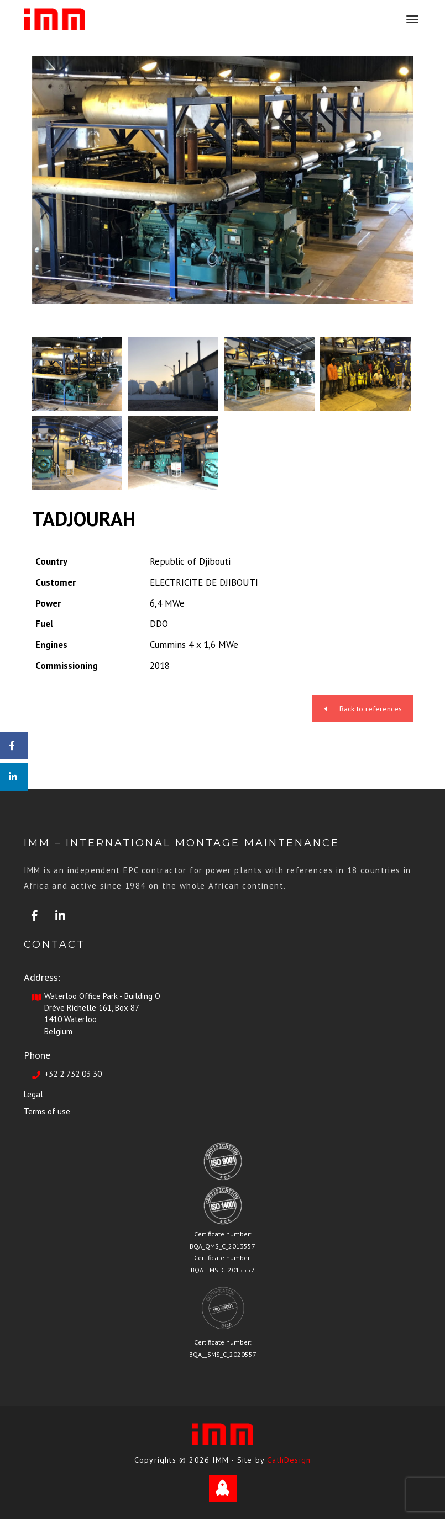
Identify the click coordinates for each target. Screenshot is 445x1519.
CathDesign (289, 1460)
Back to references (363, 709)
